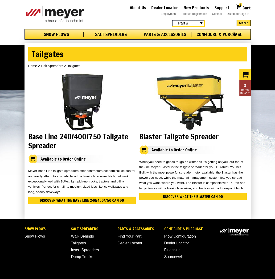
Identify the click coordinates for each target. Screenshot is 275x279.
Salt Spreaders (111, 34)
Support (221, 7)
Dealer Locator (164, 7)
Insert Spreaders (85, 250)
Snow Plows (56, 34)
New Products (196, 7)
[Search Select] (188, 23)
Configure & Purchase (219, 34)
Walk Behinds (82, 236)
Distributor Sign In (238, 13)
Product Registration (194, 13)
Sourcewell (173, 257)
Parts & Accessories (165, 34)
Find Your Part (129, 236)
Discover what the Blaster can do (193, 196)
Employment (168, 13)
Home (32, 66)
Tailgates (78, 243)
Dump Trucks (82, 257)
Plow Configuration (180, 236)
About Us (138, 7)
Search (243, 23)
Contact (217, 13)
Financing (172, 250)
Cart (243, 7)
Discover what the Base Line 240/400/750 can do (82, 200)
